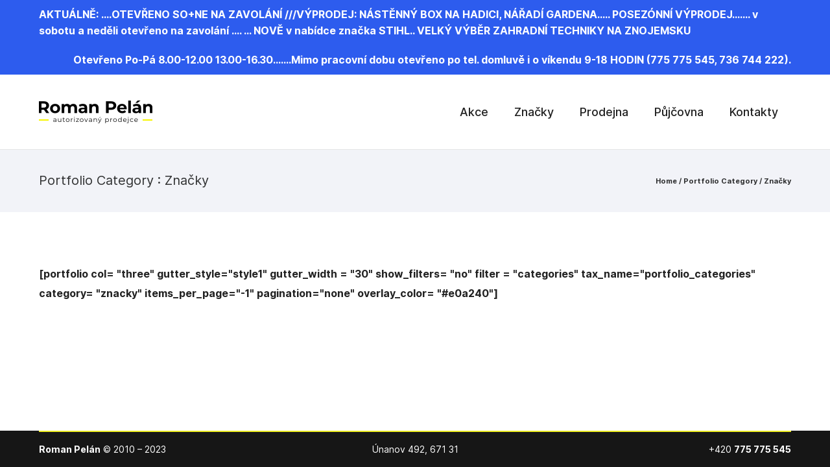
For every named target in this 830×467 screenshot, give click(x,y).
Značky (534, 112)
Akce (474, 112)
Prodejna (604, 112)
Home (666, 181)
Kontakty (753, 112)
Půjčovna (679, 112)
